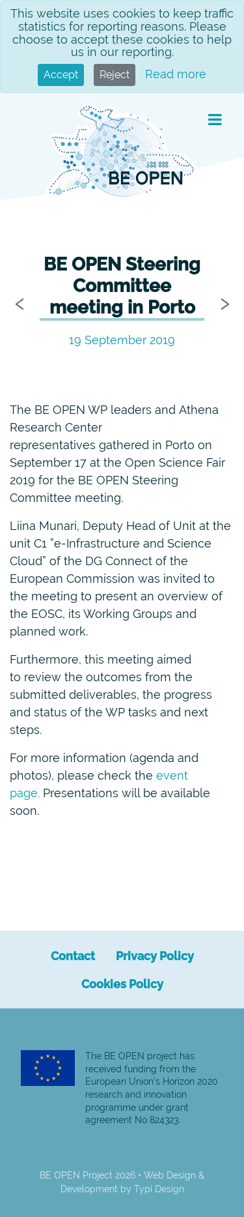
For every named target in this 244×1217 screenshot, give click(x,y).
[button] (215, 120)
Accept (61, 74)
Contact (73, 956)
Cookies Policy (122, 984)
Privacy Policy (155, 956)
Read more (175, 74)
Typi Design (159, 1189)
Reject (114, 74)
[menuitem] (72, 956)
